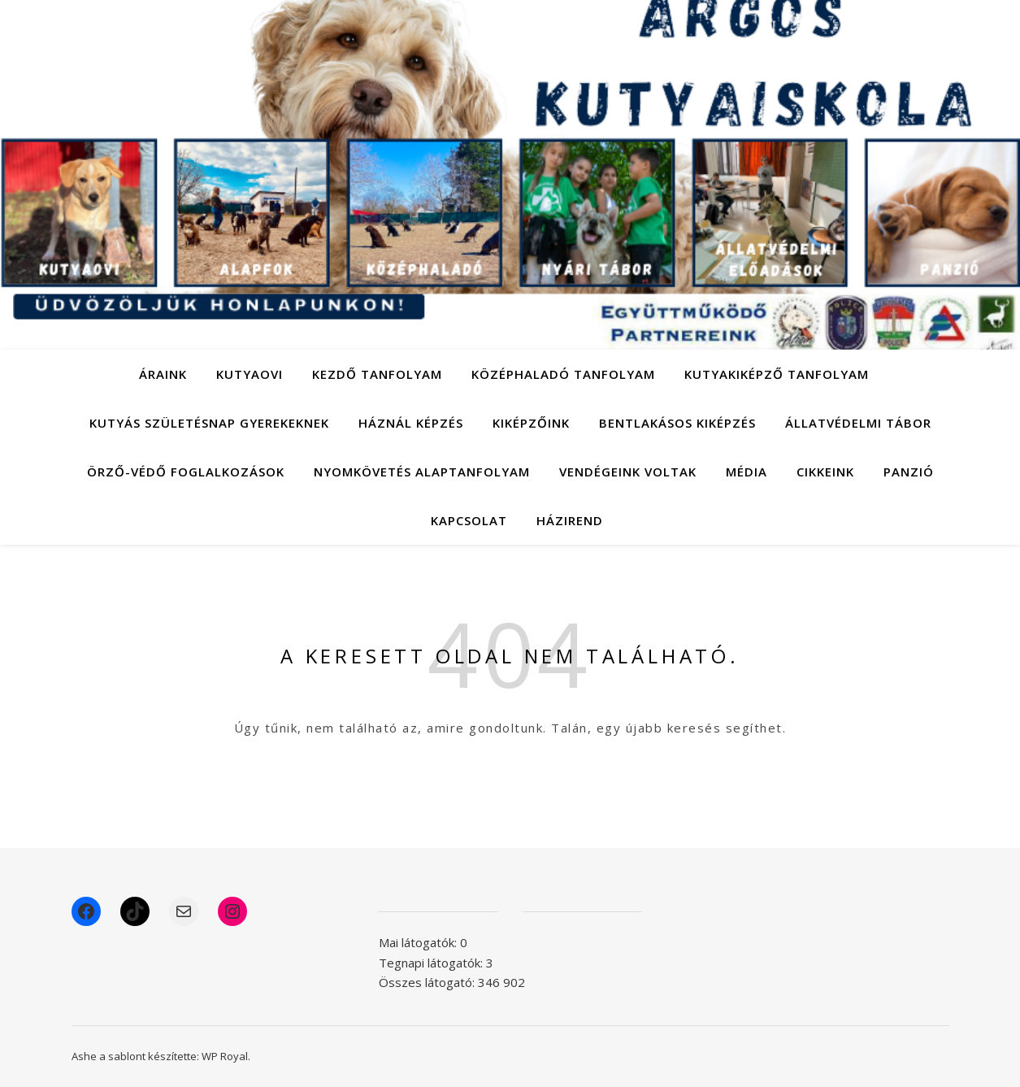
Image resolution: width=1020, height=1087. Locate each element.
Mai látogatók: (419, 942)
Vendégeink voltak (628, 471)
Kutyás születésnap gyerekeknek (209, 423)
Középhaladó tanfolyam (563, 374)
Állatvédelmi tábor (858, 423)
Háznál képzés (410, 423)
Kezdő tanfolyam (377, 374)
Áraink (163, 374)
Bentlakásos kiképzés (677, 423)
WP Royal (225, 1056)
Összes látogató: (428, 982)
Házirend (569, 520)
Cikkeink (825, 471)
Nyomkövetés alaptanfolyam (422, 471)
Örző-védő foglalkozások (185, 471)
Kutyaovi (249, 374)
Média (746, 471)
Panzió (908, 471)
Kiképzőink (531, 423)
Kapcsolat (469, 520)
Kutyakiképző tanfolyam (776, 374)
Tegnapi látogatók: (432, 962)
